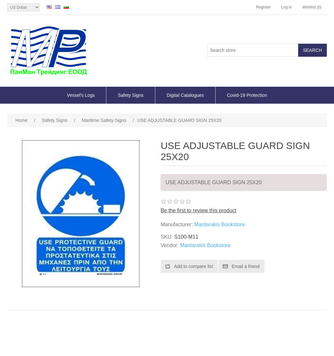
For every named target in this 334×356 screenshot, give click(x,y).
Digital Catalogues (185, 95)
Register (263, 7)
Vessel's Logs (81, 95)
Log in (286, 7)
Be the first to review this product (198, 210)
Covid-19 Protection (247, 95)
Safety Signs (131, 95)
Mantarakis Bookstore (219, 224)
